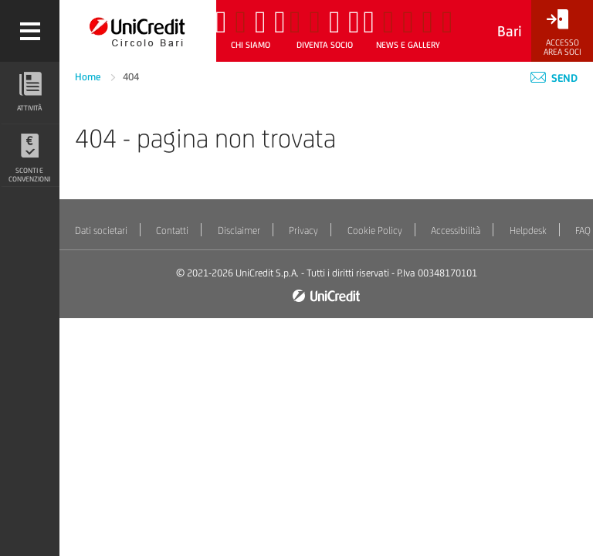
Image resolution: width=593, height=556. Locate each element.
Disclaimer (239, 230)
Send (554, 78)
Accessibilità (455, 230)
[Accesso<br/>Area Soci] (562, 32)
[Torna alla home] (137, 31)
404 (131, 77)
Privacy (303, 230)
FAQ (583, 230)
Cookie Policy (374, 230)
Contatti (172, 230)
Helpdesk (528, 230)
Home (89, 77)
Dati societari (101, 230)
